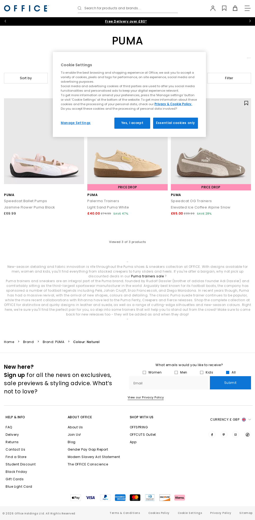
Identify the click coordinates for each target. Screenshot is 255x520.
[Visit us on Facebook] (212, 434)
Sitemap (246, 513)
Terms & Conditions (125, 513)
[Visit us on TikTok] (247, 434)
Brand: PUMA (53, 342)
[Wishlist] (221, 8)
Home (9, 342)
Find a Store (16, 457)
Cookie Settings (190, 513)
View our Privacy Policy (146, 397)
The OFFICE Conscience (88, 464)
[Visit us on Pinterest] (224, 434)
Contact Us (15, 449)
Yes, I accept (132, 123)
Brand (28, 342)
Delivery (12, 434)
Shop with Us (142, 417)
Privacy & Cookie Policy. (173, 104)
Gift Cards (15, 479)
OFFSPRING (139, 427)
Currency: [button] (230, 419)
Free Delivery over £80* (126, 21)
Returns (12, 442)
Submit (230, 382)
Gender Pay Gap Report (88, 449)
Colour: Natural (86, 342)
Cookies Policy (159, 513)
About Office (80, 417)
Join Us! (74, 434)
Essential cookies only (175, 123)
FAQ (9, 427)
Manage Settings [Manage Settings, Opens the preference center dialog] (76, 123)
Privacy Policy (220, 513)
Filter (229, 78)
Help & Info (15, 417)
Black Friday (16, 471)
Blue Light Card (19, 486)
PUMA (9, 195)
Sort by (26, 78)
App (133, 442)
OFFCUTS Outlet (143, 434)
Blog (72, 442)
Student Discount (21, 464)
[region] (129, 94)
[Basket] (232, 8)
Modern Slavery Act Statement (94, 457)
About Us (75, 427)
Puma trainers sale (147, 276)
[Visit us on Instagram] (235, 434)
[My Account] (210, 8)
